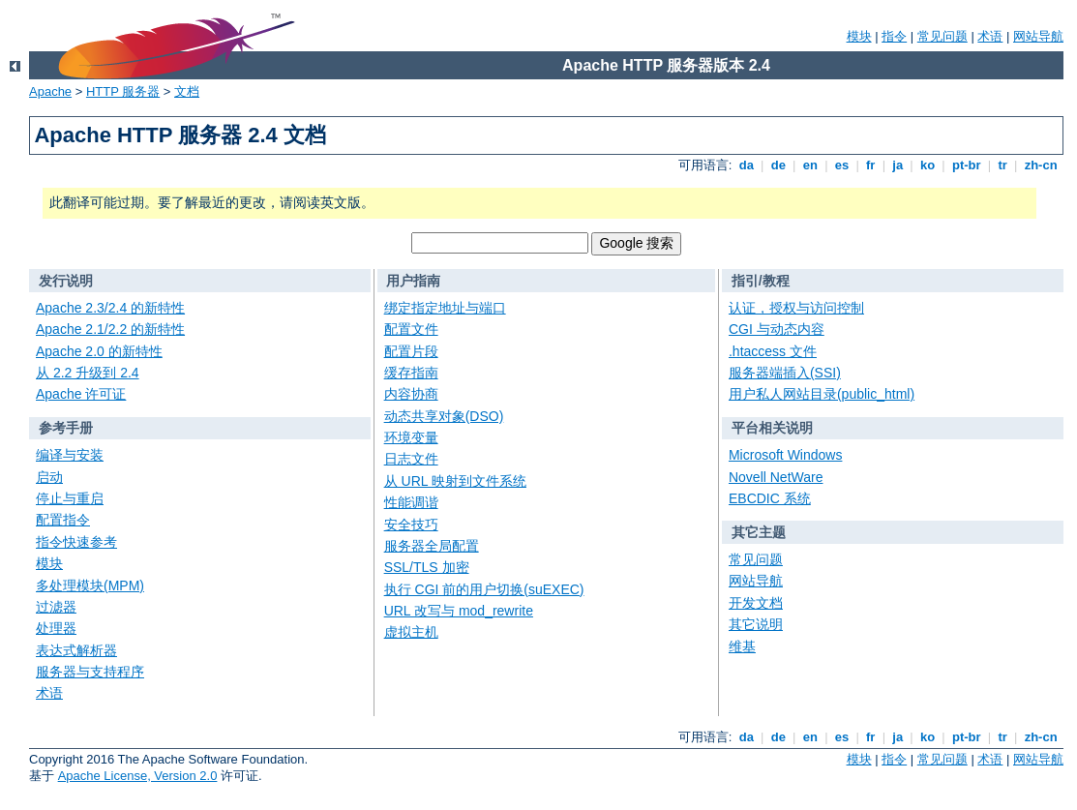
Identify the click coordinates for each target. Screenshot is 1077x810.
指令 (894, 36)
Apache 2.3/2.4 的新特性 (110, 307)
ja (898, 165)
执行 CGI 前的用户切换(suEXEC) (484, 589)
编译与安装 (70, 455)
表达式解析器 (76, 650)
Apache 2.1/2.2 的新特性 (110, 329)
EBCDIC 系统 (770, 498)
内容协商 (411, 394)
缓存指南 (411, 372)
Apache (50, 91)
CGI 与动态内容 (776, 329)
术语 (989, 36)
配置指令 (63, 519)
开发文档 (756, 603)
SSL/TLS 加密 (426, 567)
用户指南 (413, 280)
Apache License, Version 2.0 (138, 775)
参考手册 (66, 427)
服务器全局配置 (431, 546)
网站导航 (1038, 36)
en (810, 165)
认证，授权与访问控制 (796, 307)
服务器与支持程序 (90, 671)
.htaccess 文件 (773, 351)
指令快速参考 (76, 542)
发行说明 (66, 280)
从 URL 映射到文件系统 (455, 481)
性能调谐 (411, 502)
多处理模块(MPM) (90, 585)
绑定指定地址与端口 (445, 307)
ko (927, 165)
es (842, 165)
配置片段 (411, 351)
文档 (186, 91)
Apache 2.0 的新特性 (99, 351)
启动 (49, 477)
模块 (859, 36)
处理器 (56, 628)
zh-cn (1041, 165)
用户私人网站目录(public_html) (821, 394)
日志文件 (411, 458)
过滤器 (56, 607)
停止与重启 (70, 498)
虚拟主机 (411, 632)
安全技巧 (411, 524)
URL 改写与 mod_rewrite (458, 610)
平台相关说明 (772, 427)
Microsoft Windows (785, 455)
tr (1003, 165)
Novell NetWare (776, 477)
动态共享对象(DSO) (444, 416)
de (778, 165)
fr (870, 165)
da (746, 165)
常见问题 (942, 36)
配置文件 (411, 329)
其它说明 (756, 624)
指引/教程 (761, 280)
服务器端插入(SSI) (785, 372)
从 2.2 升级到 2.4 (87, 372)
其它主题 (759, 532)
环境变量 (411, 437)
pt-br (966, 165)
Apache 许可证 (81, 394)
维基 (742, 646)
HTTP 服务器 (123, 91)
